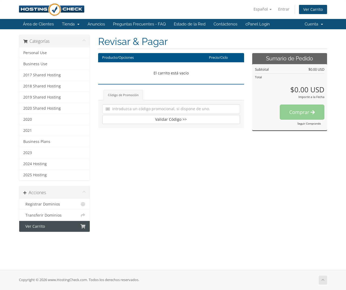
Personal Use (35, 52)
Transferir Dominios (54, 215)
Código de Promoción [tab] (123, 95)
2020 (27, 119)
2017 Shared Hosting (42, 75)
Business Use (35, 63)
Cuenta (314, 24)
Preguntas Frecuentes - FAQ (139, 24)
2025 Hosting (35, 174)
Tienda (70, 24)
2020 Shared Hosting (42, 108)
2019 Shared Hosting (42, 97)
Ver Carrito (313, 9)
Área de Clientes (38, 24)
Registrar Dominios (54, 204)
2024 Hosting (35, 163)
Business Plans (36, 141)
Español (263, 9)
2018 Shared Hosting (42, 86)
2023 (27, 152)
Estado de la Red (189, 24)
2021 (27, 130)
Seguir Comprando (309, 123)
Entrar (284, 9)
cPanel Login (257, 24)
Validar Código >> (171, 119)
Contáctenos (225, 24)
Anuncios (96, 24)
